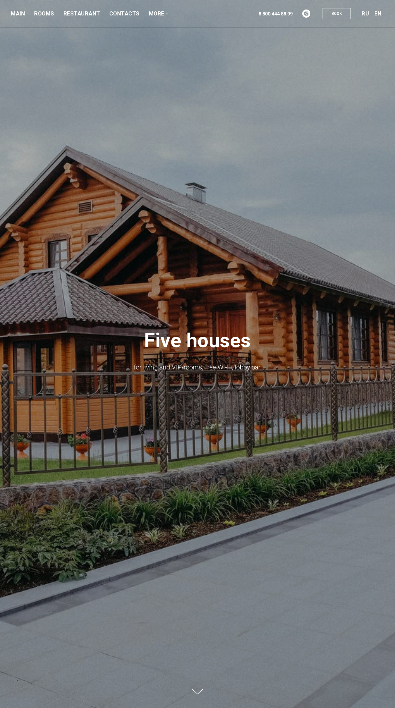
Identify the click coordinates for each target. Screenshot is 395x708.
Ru (365, 13)
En (377, 13)
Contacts (124, 13)
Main (18, 13)
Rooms (44, 13)
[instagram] (306, 13)
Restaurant (81, 13)
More (156, 13)
